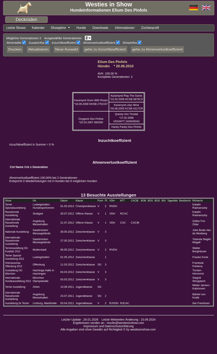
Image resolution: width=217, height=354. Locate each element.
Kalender (40, 28)
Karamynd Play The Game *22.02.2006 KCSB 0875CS (126, 98)
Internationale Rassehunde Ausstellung (12, 223)
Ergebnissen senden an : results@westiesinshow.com (108, 323)
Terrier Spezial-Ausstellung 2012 (14, 258)
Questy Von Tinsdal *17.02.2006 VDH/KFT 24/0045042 (126, 118)
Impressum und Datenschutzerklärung (108, 326)
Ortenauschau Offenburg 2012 (13, 265)
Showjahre (62, 28)
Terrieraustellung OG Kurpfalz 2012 (16, 250)
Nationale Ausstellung (17, 232)
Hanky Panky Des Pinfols (126, 127)
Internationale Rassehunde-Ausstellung (12, 241)
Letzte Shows (16, 28)
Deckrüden (26, 19)
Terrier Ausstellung (15, 287)
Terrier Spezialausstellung (15, 207)
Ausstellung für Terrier (17, 303)
